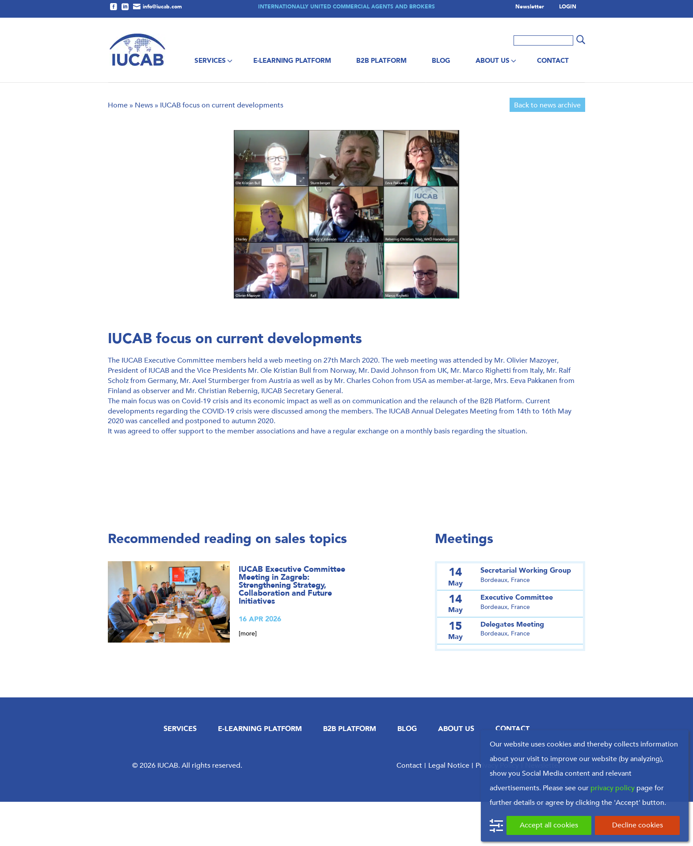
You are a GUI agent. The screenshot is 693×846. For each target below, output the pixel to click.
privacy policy (612, 787)
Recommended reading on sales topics (227, 583)
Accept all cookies (549, 825)
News (144, 149)
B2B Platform (381, 60)
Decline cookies (637, 825)
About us (493, 60)
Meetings (464, 583)
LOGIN (567, 7)
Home (118, 149)
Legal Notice (448, 809)
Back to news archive (547, 149)
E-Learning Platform (292, 60)
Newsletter (529, 7)
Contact (553, 60)
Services (210, 60)
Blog (441, 60)
